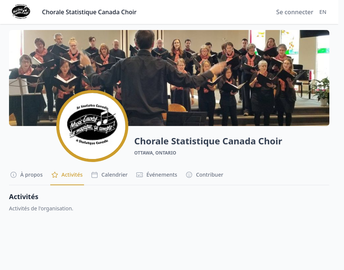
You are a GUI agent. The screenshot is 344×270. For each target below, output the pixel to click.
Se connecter (294, 12)
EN (322, 11)
